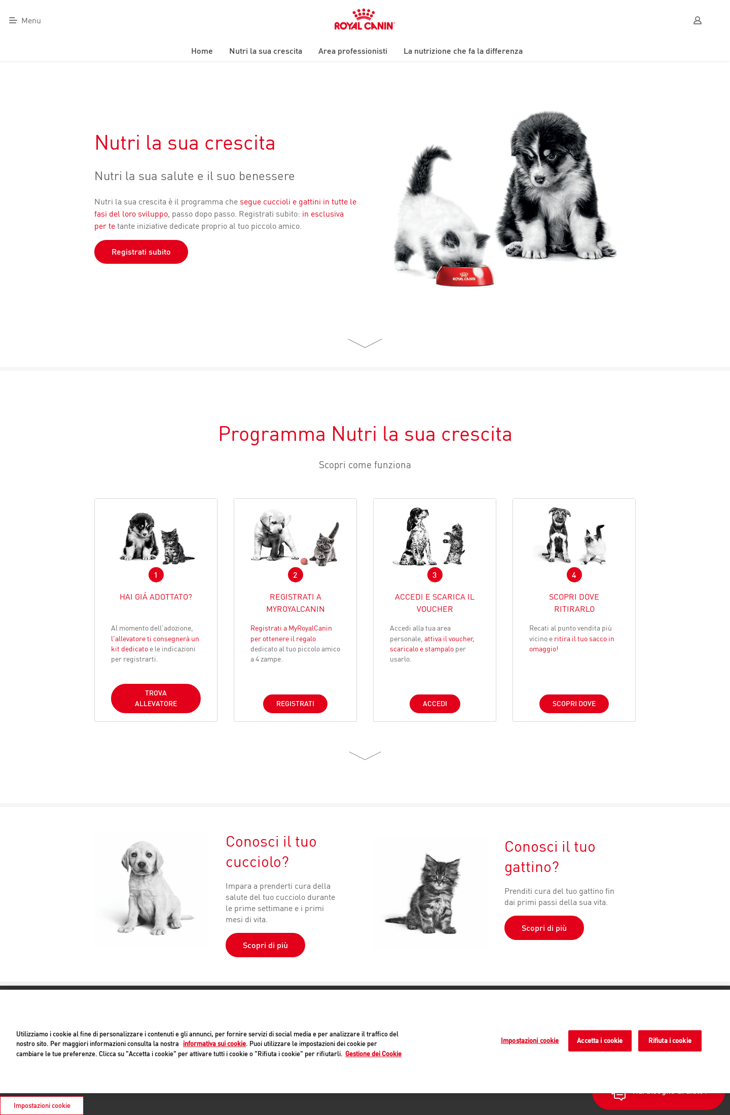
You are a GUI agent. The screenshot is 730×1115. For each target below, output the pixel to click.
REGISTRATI (295, 704)
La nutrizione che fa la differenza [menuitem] (463, 50)
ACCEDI (435, 704)
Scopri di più (265, 945)
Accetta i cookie (600, 1040)
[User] (697, 20)
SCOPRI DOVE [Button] (574, 704)
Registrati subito (141, 251)
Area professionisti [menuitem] (352, 50)
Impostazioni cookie (530, 1040)
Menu (31, 20)
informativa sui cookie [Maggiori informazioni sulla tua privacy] (214, 1043)
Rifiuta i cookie (669, 1040)
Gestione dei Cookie (373, 1053)
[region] (365, 1041)
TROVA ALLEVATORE (156, 698)
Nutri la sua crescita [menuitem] (265, 50)
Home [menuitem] (202, 50)
